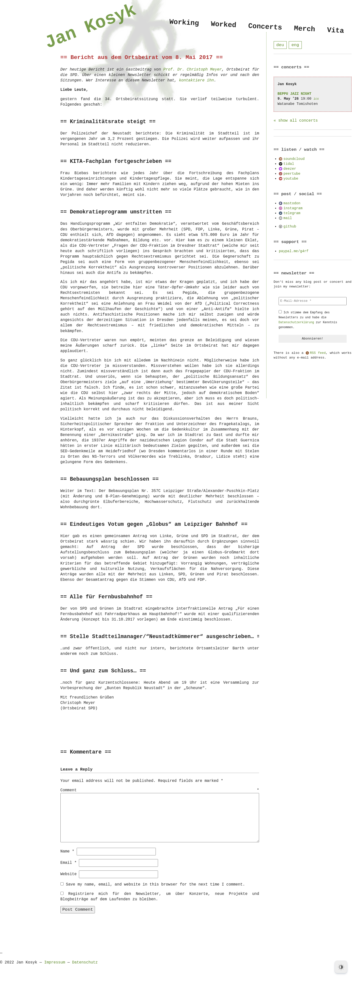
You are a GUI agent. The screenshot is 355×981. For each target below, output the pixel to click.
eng (295, 45)
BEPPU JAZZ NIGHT (294, 94)
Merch (304, 29)
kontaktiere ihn (196, 80)
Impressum (54, 962)
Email (68, 862)
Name (67, 851)
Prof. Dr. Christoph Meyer (192, 69)
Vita (335, 30)
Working (184, 22)
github (290, 226)
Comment (159, 790)
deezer (290, 169)
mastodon (292, 203)
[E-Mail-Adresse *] (313, 301)
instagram (293, 208)
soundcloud (294, 159)
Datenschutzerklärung (296, 323)
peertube (292, 173)
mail (288, 218)
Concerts (265, 27)
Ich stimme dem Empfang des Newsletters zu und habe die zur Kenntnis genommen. (308, 320)
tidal (289, 164)
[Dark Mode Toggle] (341, 967)
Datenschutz (85, 962)
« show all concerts (296, 121)
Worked (223, 24)
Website (68, 874)
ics (316, 99)
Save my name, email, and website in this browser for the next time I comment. (155, 884)
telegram (292, 213)
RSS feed (318, 353)
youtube (291, 178)
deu (280, 45)
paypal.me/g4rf (293, 251)
